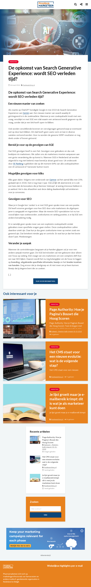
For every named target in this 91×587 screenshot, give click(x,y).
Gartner (52, 179)
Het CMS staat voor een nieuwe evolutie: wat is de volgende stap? (65, 358)
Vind (45, 515)
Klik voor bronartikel (45, 281)
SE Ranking (18, 163)
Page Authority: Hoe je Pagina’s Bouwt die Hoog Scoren (66, 313)
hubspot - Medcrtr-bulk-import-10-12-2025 (66, 331)
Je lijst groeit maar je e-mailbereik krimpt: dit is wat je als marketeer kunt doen (67, 401)
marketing (13, 62)
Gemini (26, 113)
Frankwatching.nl (29, 85)
